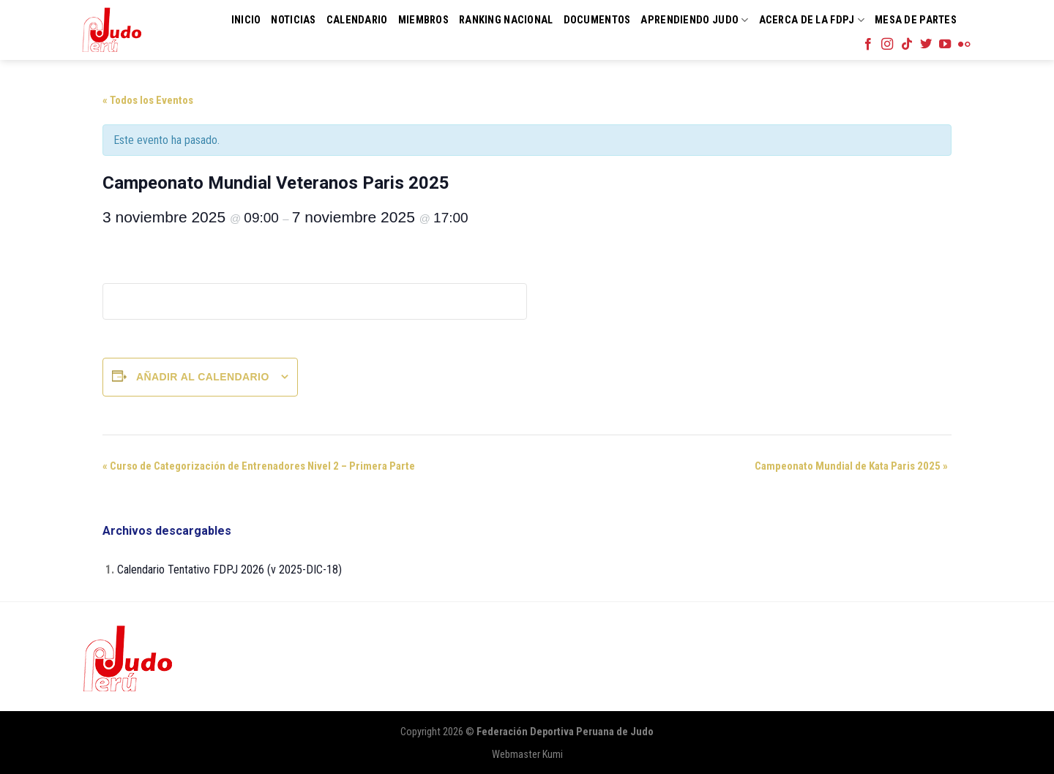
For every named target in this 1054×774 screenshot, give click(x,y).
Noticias (293, 20)
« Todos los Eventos (147, 100)
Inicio (246, 20)
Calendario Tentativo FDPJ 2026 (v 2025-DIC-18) (229, 569)
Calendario (357, 20)
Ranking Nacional (506, 20)
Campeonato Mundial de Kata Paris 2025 (851, 466)
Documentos (597, 20)
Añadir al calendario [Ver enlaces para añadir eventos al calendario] (202, 377)
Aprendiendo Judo (694, 20)
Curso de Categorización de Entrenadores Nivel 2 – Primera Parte (258, 466)
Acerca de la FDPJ (811, 20)
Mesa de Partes (916, 20)
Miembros (423, 20)
